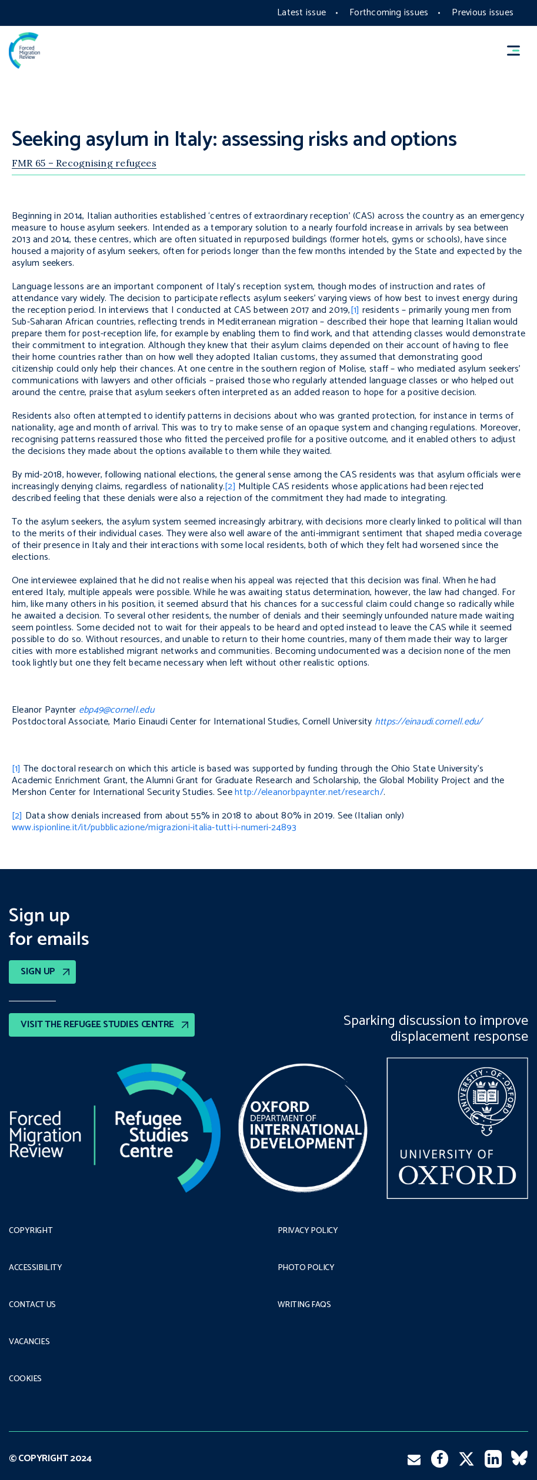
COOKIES (25, 1379)
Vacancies (29, 1342)
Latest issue (301, 13)
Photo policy (306, 1268)
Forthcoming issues (388, 13)
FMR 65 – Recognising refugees (84, 163)
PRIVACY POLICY (308, 1231)
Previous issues (482, 13)
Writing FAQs (304, 1305)
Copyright (30, 1231)
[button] (518, 51)
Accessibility (35, 1268)
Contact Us (32, 1305)
